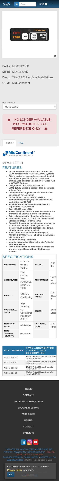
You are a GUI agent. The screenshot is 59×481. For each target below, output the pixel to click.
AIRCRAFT (28, 401)
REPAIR (28, 420)
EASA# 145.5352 (31, 457)
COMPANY (28, 395)
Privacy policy (14, 470)
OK (10, 474)
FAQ (21, 143)
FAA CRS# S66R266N (12, 457)
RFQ (43, 4)
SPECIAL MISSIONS (28, 407)
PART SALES (28, 414)
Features (9, 143)
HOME (28, 389)
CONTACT (28, 426)
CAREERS (28, 433)
